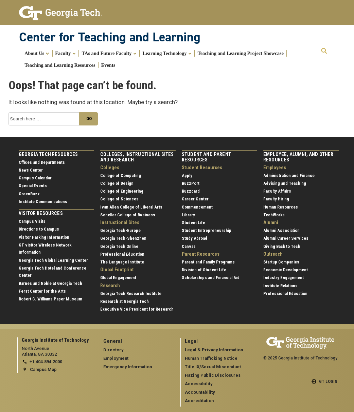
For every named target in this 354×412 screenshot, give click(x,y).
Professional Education (122, 254)
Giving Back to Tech (281, 246)
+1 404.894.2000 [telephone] (46, 361)
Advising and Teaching (284, 183)
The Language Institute (122, 261)
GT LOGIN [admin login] (328, 381)
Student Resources (202, 168)
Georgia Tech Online (119, 246)
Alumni (270, 222)
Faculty (65, 53)
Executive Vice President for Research (137, 309)
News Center (31, 170)
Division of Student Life (204, 269)
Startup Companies (281, 261)
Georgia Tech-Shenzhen (123, 238)
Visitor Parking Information (44, 237)
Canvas (189, 246)
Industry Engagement (283, 277)
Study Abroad (194, 238)
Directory (113, 349)
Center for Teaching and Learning (109, 36)
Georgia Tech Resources (48, 154)
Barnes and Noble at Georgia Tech (50, 283)
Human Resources (280, 207)
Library (188, 214)
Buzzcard (191, 191)
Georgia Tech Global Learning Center (53, 260)
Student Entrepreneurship (206, 230)
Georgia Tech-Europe (120, 230)
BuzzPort (190, 183)
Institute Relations (280, 285)
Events (108, 65)
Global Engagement (118, 277)
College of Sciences (119, 198)
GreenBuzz (29, 193)
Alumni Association (281, 230)
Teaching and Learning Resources (59, 65)
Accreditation (199, 400)
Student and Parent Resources (206, 157)
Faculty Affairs (277, 191)
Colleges (109, 168)
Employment (115, 358)
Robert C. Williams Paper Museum (50, 298)
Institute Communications (43, 201)
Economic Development (285, 269)
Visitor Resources (41, 213)
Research (110, 286)
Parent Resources (200, 254)
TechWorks (274, 214)
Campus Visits (32, 221)
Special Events (33, 185)
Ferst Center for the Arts (42, 291)
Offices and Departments (42, 162)
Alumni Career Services (285, 238)
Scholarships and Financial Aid (211, 277)
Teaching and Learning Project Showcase (240, 53)
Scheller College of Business (127, 214)
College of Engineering (121, 191)
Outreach (273, 254)
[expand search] (324, 51)
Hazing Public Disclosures (213, 375)
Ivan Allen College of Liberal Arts (131, 207)
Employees (274, 168)
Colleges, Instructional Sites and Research (137, 157)
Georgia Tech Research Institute (130, 293)
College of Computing (120, 175)
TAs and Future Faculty (109, 53)
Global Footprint (117, 270)
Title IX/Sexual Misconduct (213, 366)
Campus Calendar (35, 177)
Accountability (200, 392)
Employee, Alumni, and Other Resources (298, 157)
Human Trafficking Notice (211, 358)
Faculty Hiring (276, 198)
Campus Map (43, 369)
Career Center (195, 198)
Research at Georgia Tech (124, 301)
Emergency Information (127, 366)
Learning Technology (167, 53)
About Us (36, 53)
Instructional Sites (119, 222)
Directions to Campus (39, 229)
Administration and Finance (289, 175)
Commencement (197, 207)
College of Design (117, 183)
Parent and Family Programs (208, 261)
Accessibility (198, 383)
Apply (187, 175)
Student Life (193, 222)
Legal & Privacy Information (214, 349)
